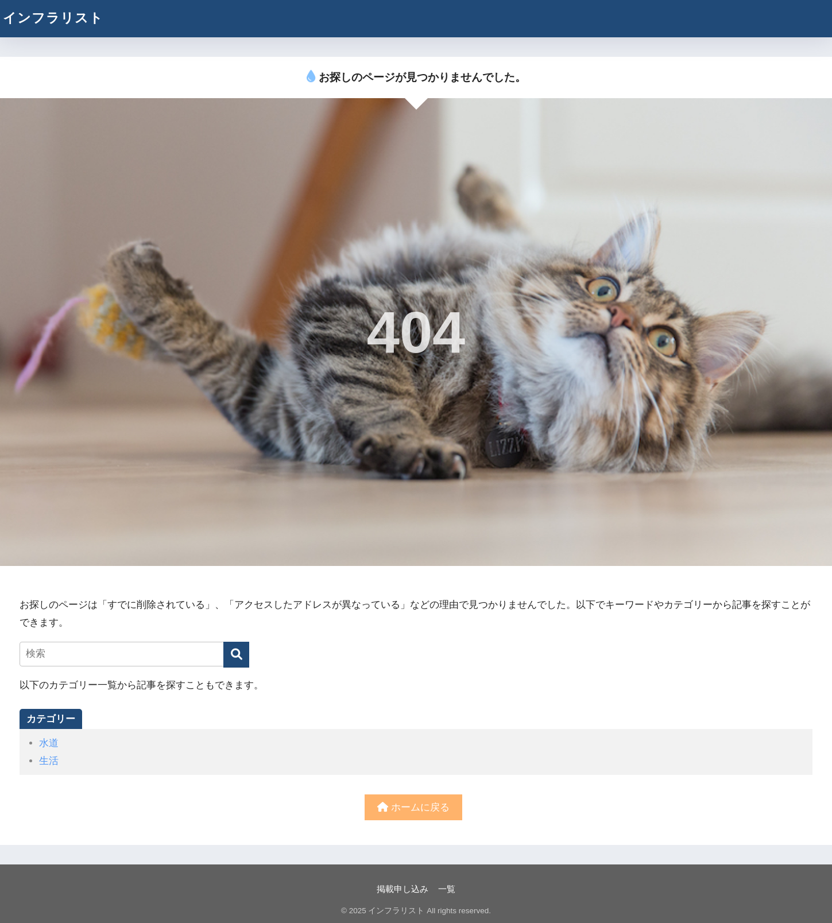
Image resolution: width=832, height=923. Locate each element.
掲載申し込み (402, 889)
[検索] (236, 655)
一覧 (446, 889)
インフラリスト (53, 17)
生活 (49, 760)
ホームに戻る (413, 807)
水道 (49, 743)
